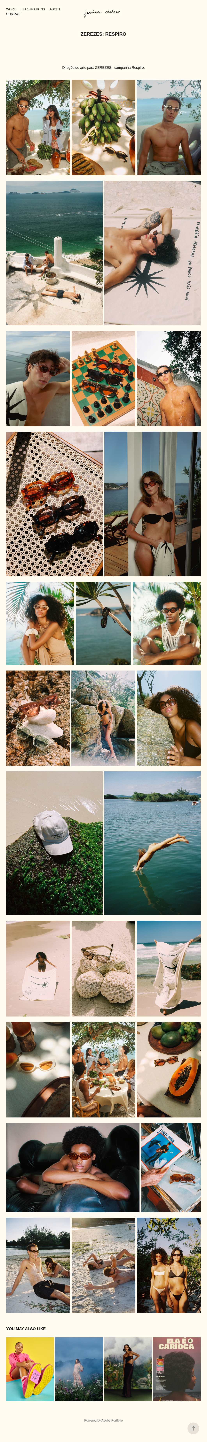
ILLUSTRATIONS (33, 9)
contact (13, 14)
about (55, 9)
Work (11, 9)
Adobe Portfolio (112, 1420)
